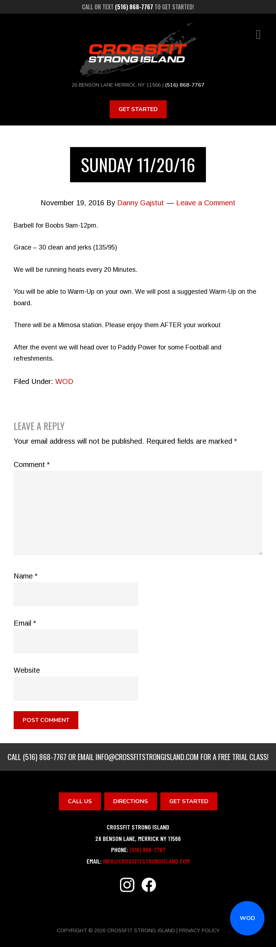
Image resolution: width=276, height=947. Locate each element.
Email (25, 623)
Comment (32, 464)
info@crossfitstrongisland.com (147, 756)
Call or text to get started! (138, 7)
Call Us (80, 801)
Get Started (138, 109)
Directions (130, 801)
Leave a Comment (205, 202)
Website (27, 670)
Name (25, 576)
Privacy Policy (199, 930)
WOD (247, 918)
